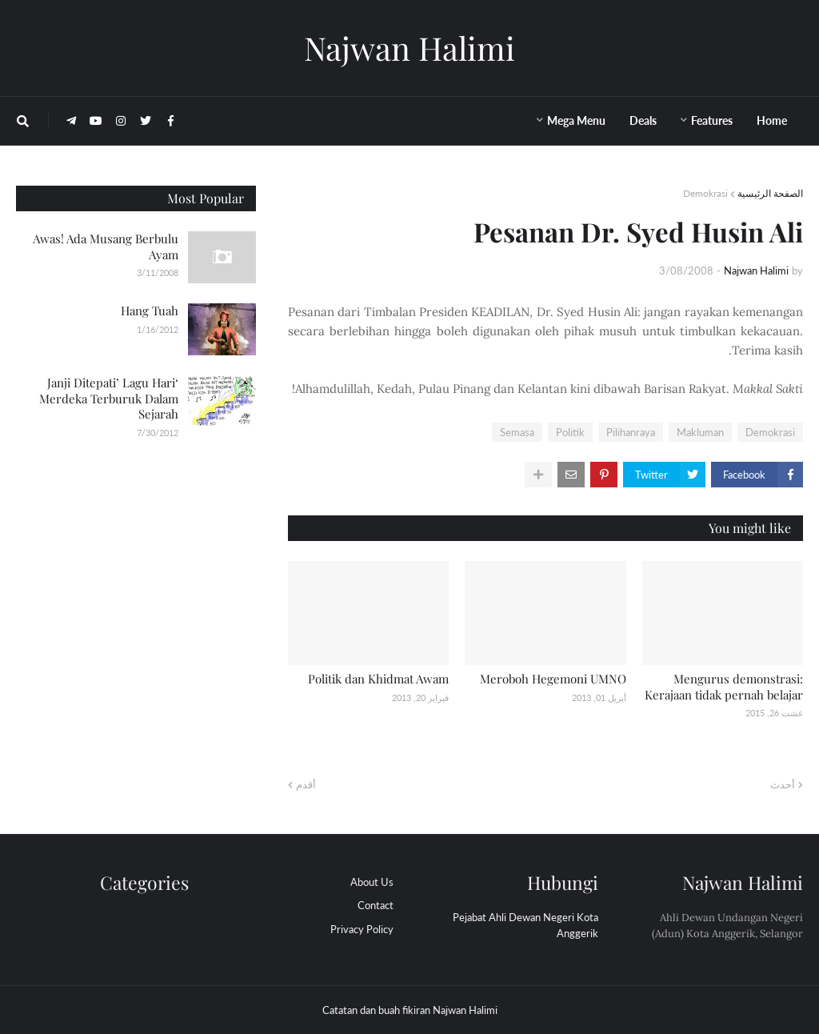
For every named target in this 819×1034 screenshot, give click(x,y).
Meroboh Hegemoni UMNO (553, 679)
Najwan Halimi (409, 47)
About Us (372, 882)
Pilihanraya (630, 432)
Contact (376, 905)
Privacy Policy (362, 929)
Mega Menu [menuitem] (576, 120)
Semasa (517, 432)
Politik (570, 432)
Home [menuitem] (772, 120)
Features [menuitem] (712, 120)
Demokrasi (705, 193)
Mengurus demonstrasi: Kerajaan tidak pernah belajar (724, 687)
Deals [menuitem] (643, 120)
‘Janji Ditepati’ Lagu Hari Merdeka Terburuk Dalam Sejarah (108, 398)
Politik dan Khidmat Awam (378, 679)
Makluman (700, 432)
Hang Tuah (149, 311)
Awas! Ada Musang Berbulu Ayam (105, 246)
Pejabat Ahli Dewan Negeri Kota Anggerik (525, 925)
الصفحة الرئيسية (770, 193)
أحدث (782, 784)
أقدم (306, 784)
